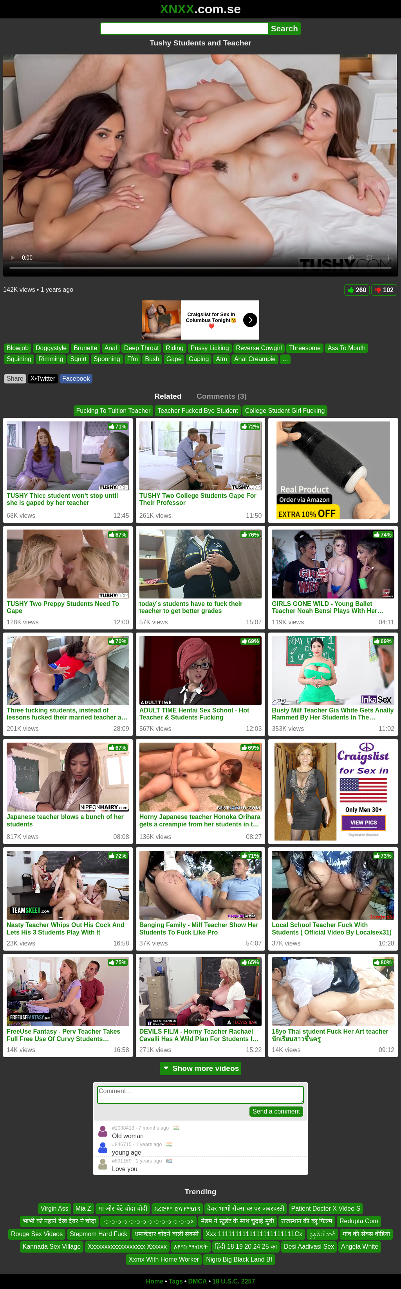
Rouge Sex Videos (37, 1234)
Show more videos (200, 1068)
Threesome (305, 348)
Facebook (76, 378)
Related (167, 396)
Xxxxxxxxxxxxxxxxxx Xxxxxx (127, 1246)
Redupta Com (359, 1221)
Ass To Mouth (347, 348)
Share (15, 378)
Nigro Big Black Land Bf (239, 1259)
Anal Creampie (255, 359)
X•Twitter (43, 378)
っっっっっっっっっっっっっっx (148, 1221)
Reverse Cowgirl (259, 348)
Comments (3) (222, 396)
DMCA (197, 1281)
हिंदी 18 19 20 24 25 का (246, 1246)
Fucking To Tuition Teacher (113, 410)
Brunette (85, 348)
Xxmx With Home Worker (164, 1259)
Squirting (19, 359)
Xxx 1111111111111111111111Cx (254, 1234)
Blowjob (18, 348)
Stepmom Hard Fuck (98, 1234)
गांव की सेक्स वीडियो (366, 1234)
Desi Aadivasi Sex (309, 1246)
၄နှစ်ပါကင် (322, 1234)
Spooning (107, 359)
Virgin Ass (55, 1208)
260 (357, 290)
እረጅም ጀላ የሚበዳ (177, 1208)
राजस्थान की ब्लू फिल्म (306, 1221)
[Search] (184, 28)
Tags (176, 1281)
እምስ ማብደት (191, 1246)
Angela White (359, 1246)
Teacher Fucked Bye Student (197, 410)
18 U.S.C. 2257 (233, 1281)
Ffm (132, 359)
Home (154, 1281)
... (285, 359)
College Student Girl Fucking (285, 410)
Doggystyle (51, 348)
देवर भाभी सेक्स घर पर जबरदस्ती (245, 1208)
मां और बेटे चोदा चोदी (123, 1208)
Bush (152, 359)
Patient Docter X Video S (326, 1208)
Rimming (50, 359)
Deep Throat (141, 348)
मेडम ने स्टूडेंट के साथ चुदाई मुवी (237, 1221)
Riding (174, 348)
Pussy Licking (210, 348)
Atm (221, 359)
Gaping (199, 359)
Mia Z (83, 1208)
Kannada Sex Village (52, 1246)
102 (384, 290)
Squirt (78, 359)
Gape (174, 359)
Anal (111, 348)
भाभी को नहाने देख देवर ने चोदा (59, 1221)
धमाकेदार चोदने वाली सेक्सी (166, 1234)
